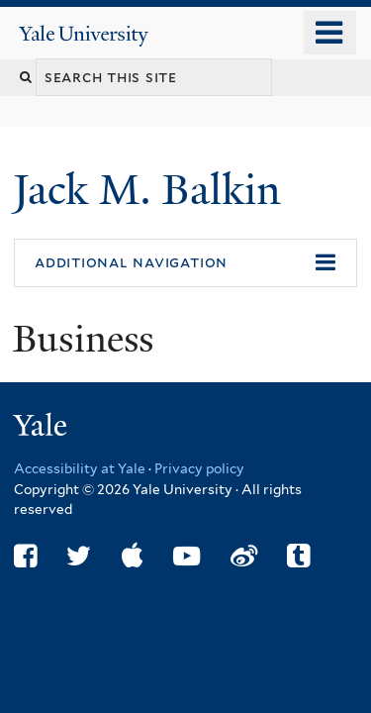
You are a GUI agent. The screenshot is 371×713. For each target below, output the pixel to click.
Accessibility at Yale (79, 468)
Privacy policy (199, 468)
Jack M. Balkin (152, 189)
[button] (185, 263)
